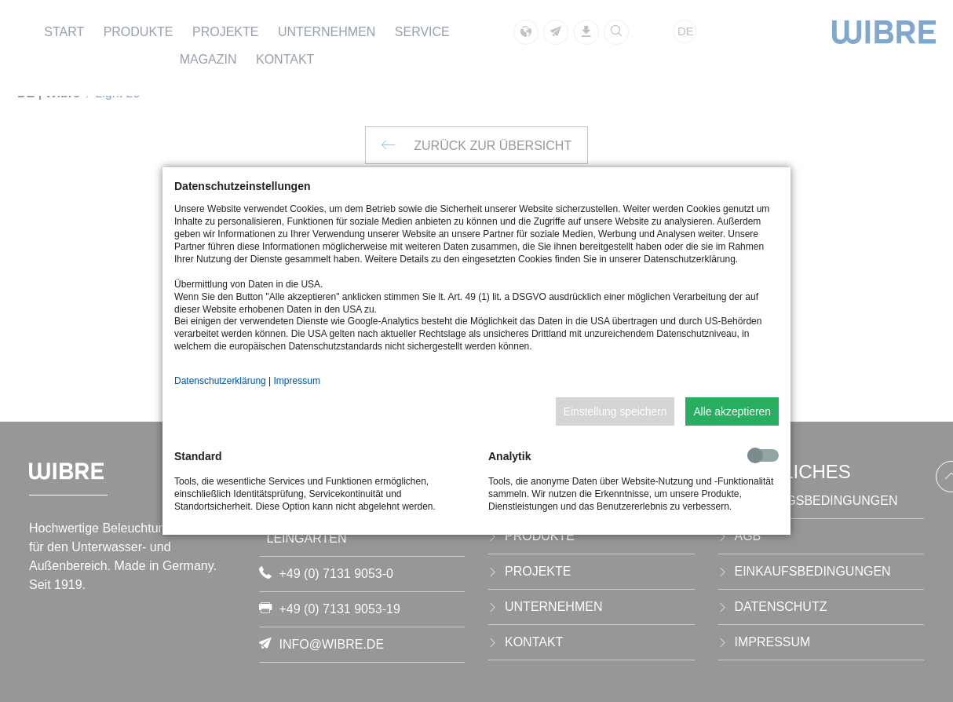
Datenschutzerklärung (220, 380)
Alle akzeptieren (732, 411)
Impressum (297, 380)
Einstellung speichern (615, 411)
